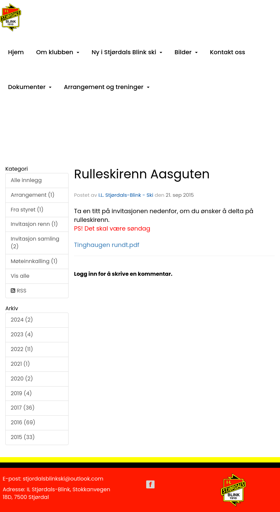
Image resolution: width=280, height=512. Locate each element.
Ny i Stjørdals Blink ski (127, 52)
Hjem (16, 52)
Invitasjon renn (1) (34, 224)
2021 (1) (20, 364)
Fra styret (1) (27, 210)
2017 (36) (23, 408)
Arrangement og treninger (107, 87)
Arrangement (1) (33, 195)
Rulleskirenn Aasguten (142, 174)
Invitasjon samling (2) (35, 242)
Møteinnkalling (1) (34, 261)
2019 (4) (21, 393)
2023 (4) (22, 334)
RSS (18, 290)
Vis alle (20, 276)
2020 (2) (22, 378)
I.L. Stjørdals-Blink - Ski (125, 194)
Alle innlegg (26, 180)
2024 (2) (22, 320)
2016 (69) (23, 422)
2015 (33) (23, 437)
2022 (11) (22, 349)
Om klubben (57, 52)
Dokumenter (30, 87)
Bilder (186, 52)
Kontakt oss (227, 52)
